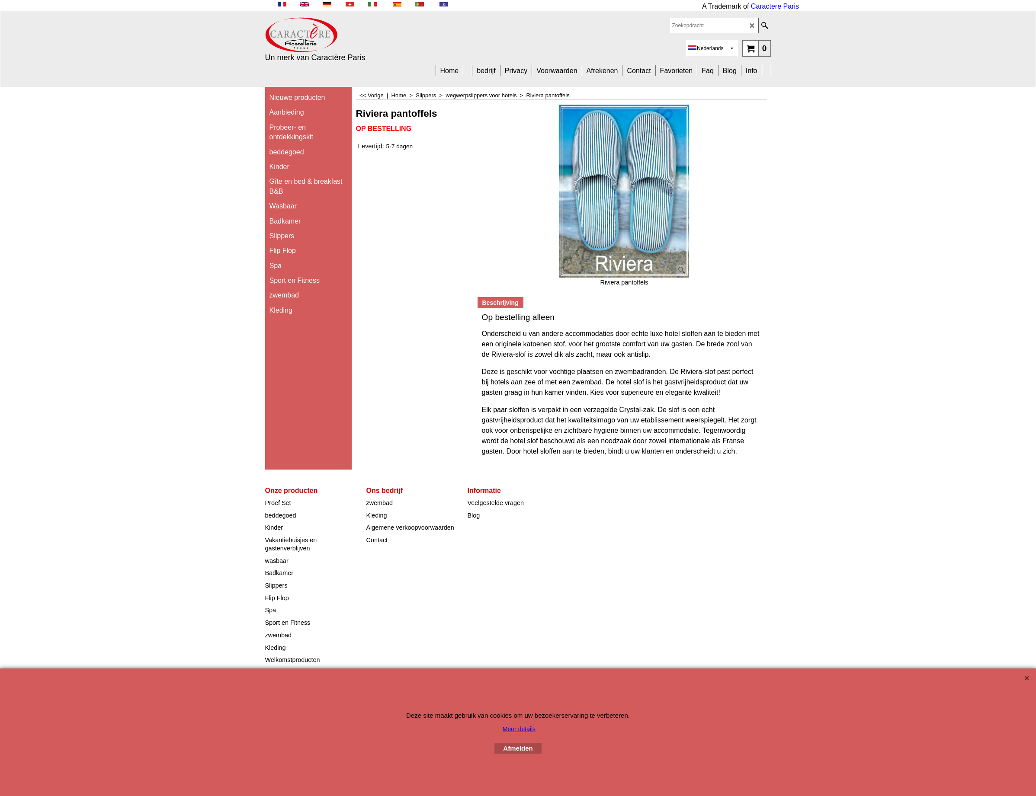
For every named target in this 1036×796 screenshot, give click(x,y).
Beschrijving (500, 302)
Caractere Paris (775, 6)
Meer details (519, 729)
